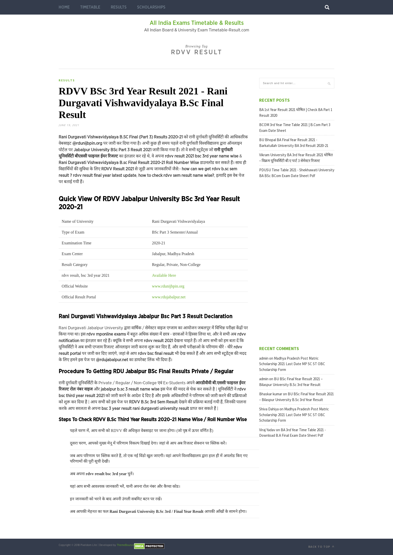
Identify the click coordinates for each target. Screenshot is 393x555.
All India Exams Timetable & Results (197, 23)
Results (119, 7)
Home (64, 7)
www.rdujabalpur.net (168, 297)
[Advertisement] (296, 261)
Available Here (164, 275)
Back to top (321, 546)
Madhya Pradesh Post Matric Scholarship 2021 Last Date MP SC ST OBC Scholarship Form (292, 364)
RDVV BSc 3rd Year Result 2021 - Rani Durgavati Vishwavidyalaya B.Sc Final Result (143, 102)
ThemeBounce (125, 545)
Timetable (90, 7)
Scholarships (151, 7)
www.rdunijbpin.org (168, 286)
